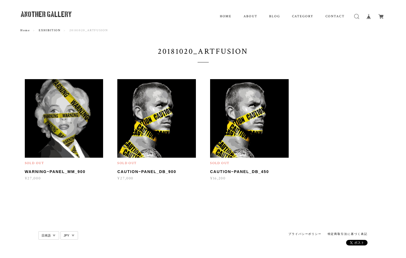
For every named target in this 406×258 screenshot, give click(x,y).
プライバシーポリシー (305, 233)
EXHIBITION (49, 30)
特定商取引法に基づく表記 (348, 233)
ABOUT (250, 16)
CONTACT (335, 16)
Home (25, 30)
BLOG (274, 16)
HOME (226, 16)
